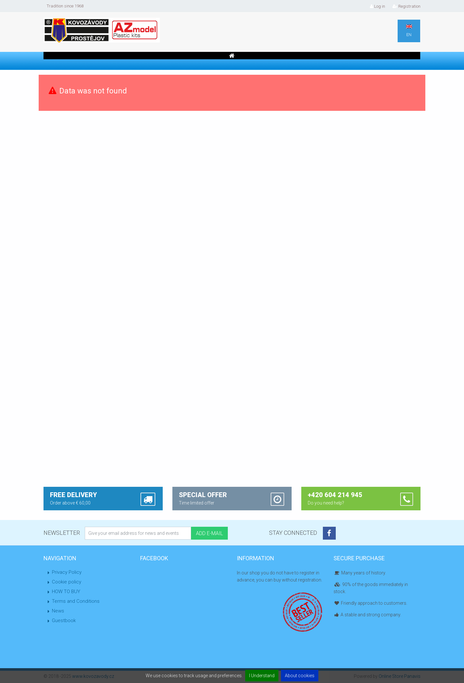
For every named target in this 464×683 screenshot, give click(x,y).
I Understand (262, 675)
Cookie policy (66, 582)
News (58, 611)
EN (409, 30)
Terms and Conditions (76, 601)
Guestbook (64, 620)
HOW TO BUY (66, 591)
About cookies (299, 675)
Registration (406, 6)
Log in (377, 6)
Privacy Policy (67, 572)
